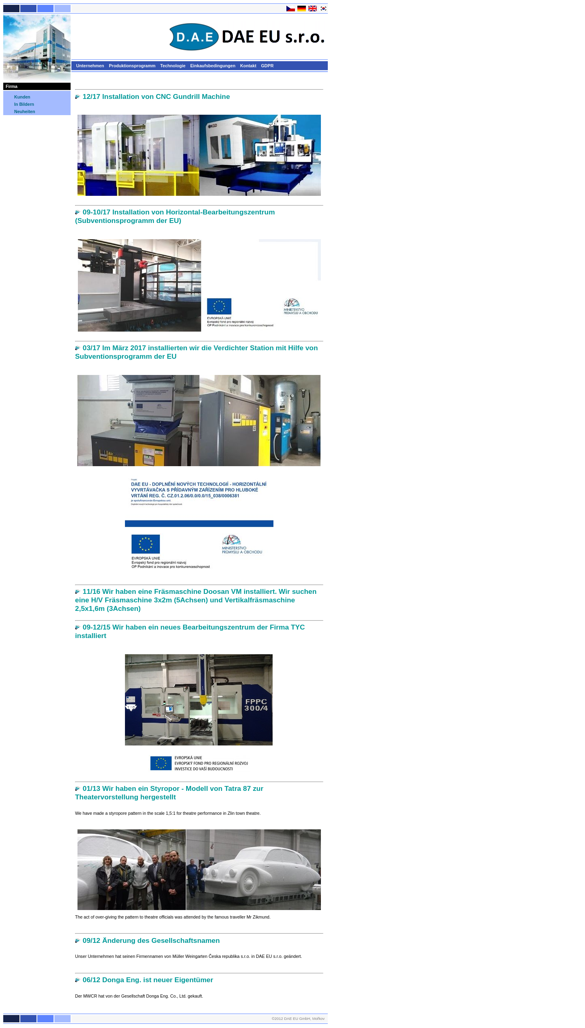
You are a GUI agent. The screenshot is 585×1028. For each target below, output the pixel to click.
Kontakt (248, 65)
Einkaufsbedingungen (212, 65)
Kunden (21, 96)
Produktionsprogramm (132, 65)
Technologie (172, 65)
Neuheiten (24, 111)
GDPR (267, 65)
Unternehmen (90, 65)
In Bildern (23, 104)
